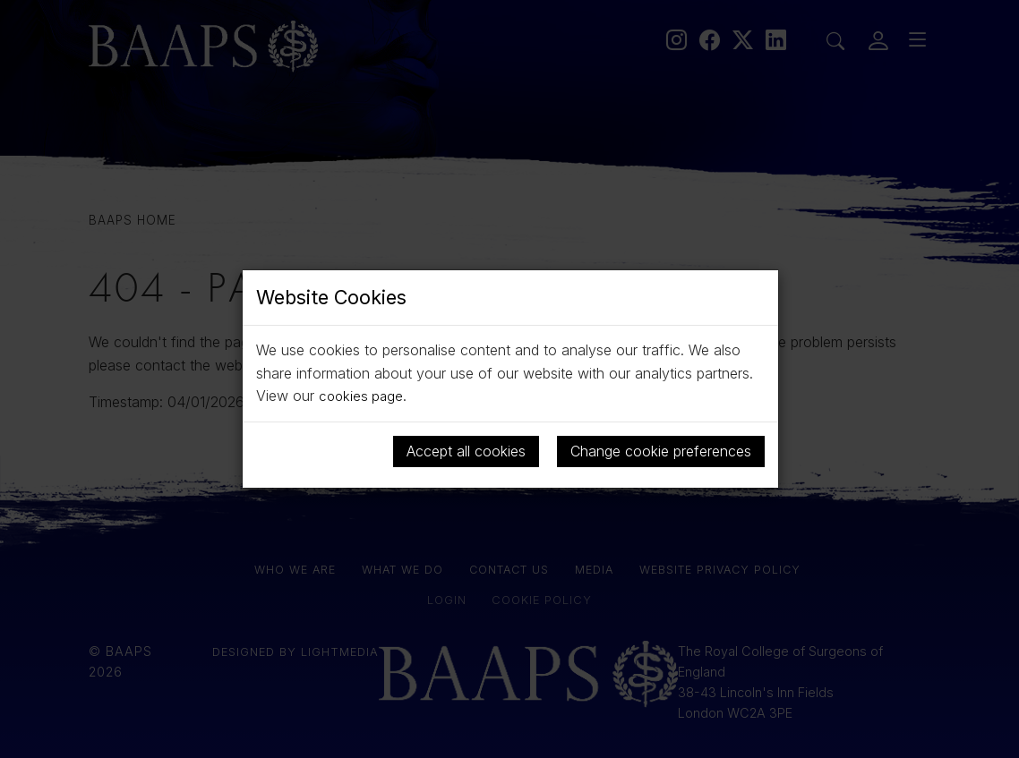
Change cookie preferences (660, 451)
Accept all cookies (466, 451)
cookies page (363, 396)
